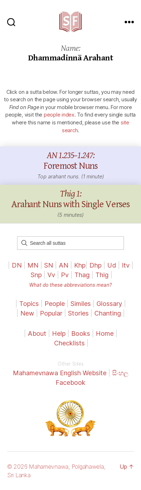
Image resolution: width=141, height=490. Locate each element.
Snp (36, 275)
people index (59, 115)
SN (48, 265)
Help (59, 333)
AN (63, 265)
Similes (80, 303)
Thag (82, 275)
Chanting (107, 313)
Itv (126, 265)
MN (32, 265)
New (27, 313)
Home (105, 333)
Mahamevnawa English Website (59, 373)
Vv (51, 275)
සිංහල (120, 373)
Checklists (69, 343)
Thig (102, 275)
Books (80, 333)
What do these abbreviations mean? (70, 285)
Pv (65, 275)
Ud (111, 265)
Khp (79, 265)
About (38, 333)
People (55, 303)
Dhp (95, 265)
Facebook (70, 382)
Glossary (109, 303)
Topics (29, 303)
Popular (51, 313)
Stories (78, 313)
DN (17, 265)
